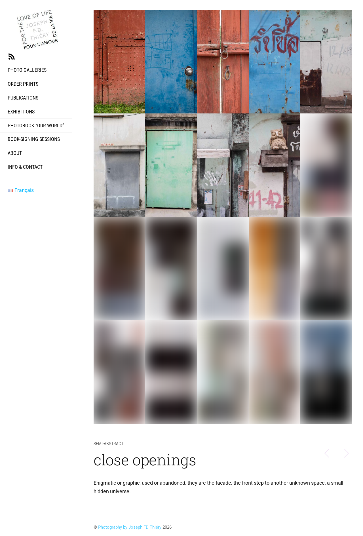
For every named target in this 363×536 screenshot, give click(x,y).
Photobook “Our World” (36, 125)
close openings (145, 459)
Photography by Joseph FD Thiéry (129, 527)
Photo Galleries (27, 70)
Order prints (23, 84)
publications (23, 98)
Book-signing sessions (34, 139)
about (15, 153)
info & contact (25, 167)
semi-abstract (108, 443)
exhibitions (21, 112)
